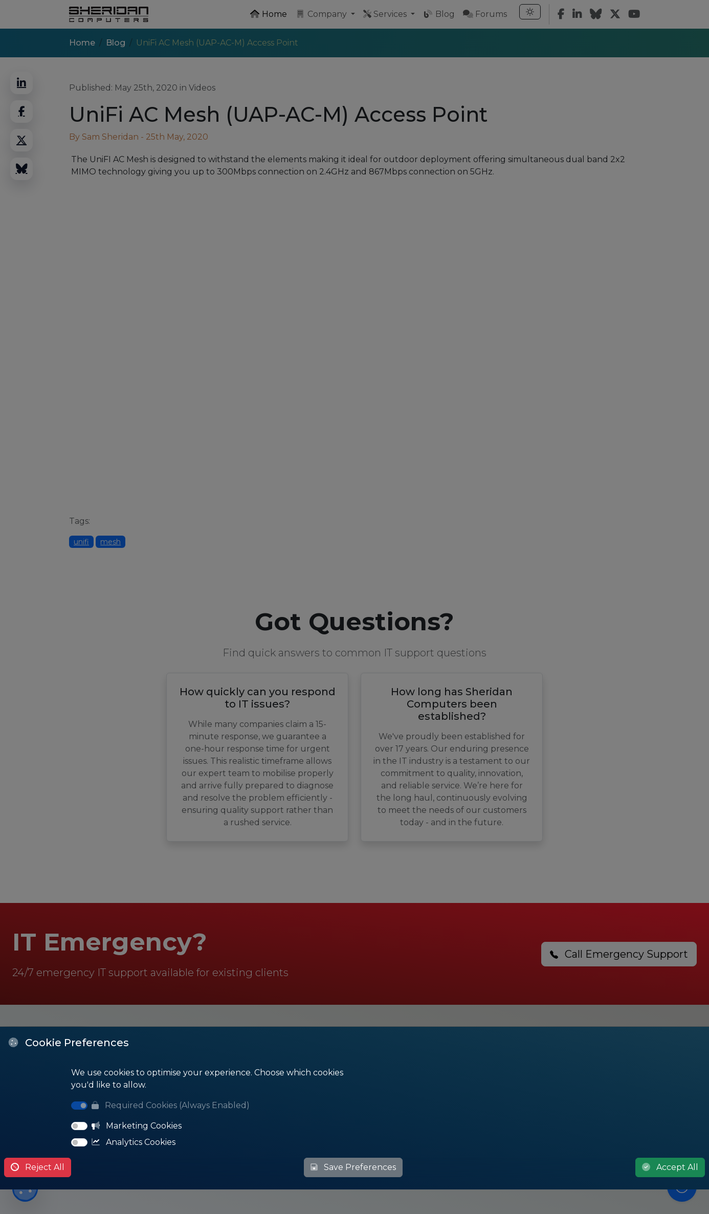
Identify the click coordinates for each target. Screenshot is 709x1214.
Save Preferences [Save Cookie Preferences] (353, 1167)
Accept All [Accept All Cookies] (670, 1167)
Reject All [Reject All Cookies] (37, 1167)
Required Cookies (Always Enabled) (171, 1105)
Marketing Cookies (137, 1126)
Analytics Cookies (133, 1142)
